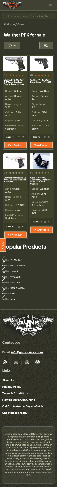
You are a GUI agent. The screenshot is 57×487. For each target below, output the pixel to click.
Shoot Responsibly (15, 412)
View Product (15, 145)
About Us (8, 380)
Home (9, 24)
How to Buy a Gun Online (18, 399)
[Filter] (3, 245)
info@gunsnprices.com (27, 352)
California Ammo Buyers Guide (22, 406)
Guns (20, 24)
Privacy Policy (11, 386)
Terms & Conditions (15, 393)
